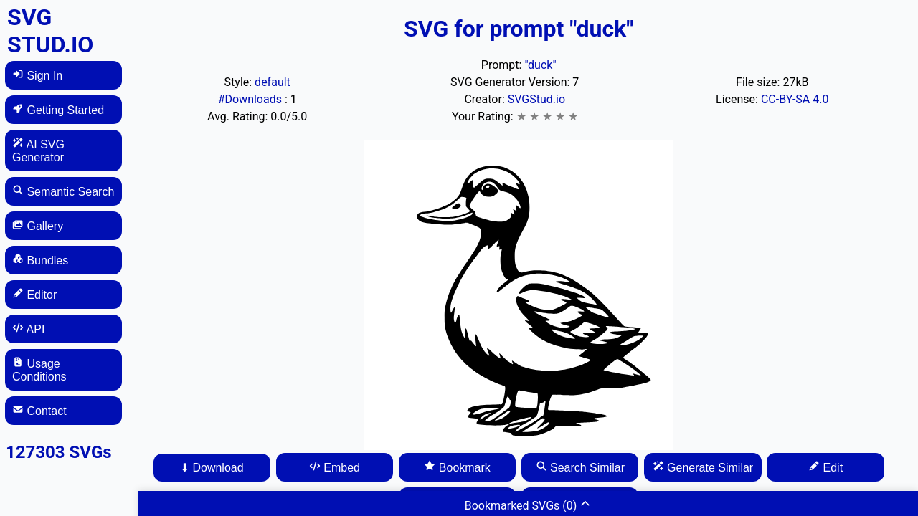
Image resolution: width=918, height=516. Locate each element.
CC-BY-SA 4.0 (795, 99)
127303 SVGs (59, 452)
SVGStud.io (536, 99)
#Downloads (251, 99)
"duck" (540, 65)
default (272, 82)
